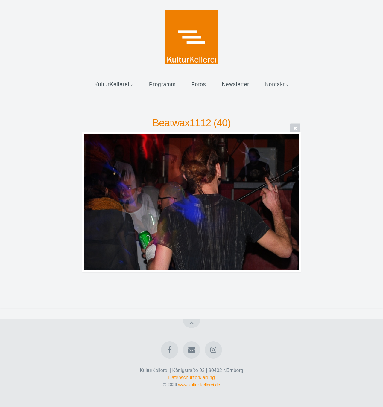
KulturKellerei (111, 84)
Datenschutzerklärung (191, 377)
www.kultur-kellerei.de (199, 384)
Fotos (199, 84)
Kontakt (275, 84)
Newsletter (235, 84)
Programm (162, 84)
